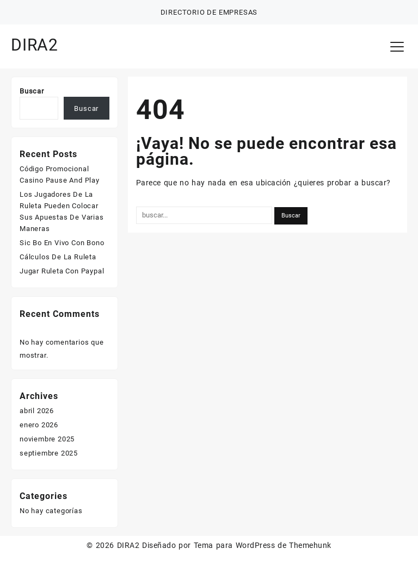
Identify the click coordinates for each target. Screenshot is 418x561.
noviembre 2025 (47, 439)
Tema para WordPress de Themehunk (262, 545)
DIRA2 (34, 44)
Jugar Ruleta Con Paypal (62, 271)
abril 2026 (37, 411)
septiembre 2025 (49, 453)
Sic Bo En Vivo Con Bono (62, 243)
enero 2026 (39, 425)
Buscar (32, 91)
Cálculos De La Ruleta (58, 257)
